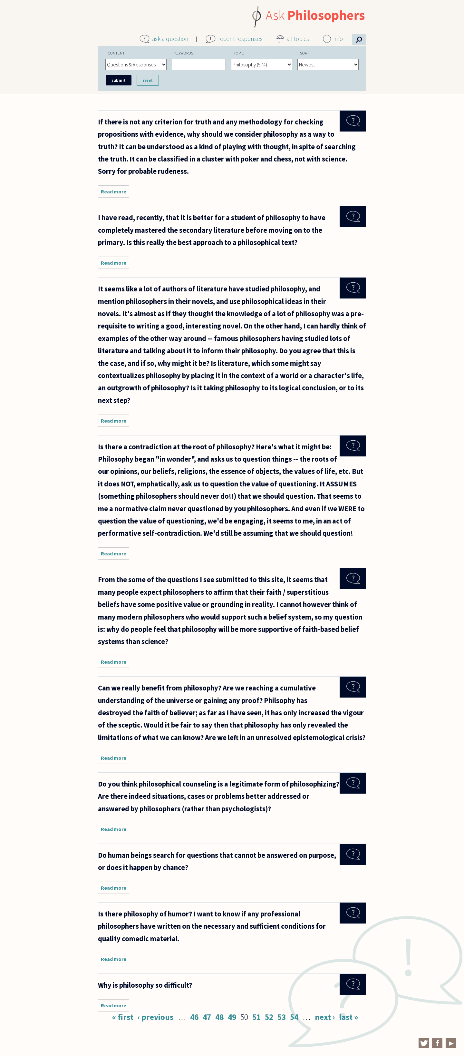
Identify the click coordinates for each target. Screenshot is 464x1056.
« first (122, 1017)
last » (348, 1017)
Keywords (183, 52)
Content (116, 52)
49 (232, 1017)
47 (207, 1017)
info (338, 39)
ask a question (170, 39)
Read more (115, 193)
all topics (297, 39)
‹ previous (156, 1017)
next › (325, 1017)
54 (294, 1017)
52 (269, 1017)
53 (281, 1017)
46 (194, 1017)
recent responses (240, 39)
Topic (239, 52)
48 (219, 1017)
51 (256, 1017)
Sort (304, 52)
